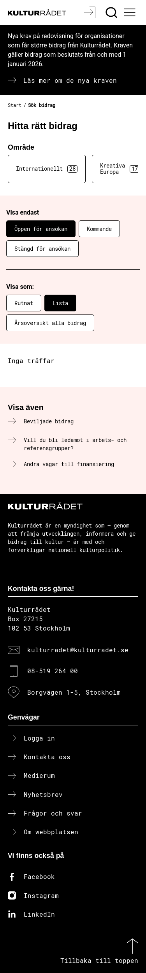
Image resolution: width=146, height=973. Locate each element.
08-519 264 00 (52, 671)
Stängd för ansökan (42, 248)
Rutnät (23, 303)
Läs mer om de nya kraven (70, 80)
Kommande (99, 228)
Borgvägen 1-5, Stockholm (74, 692)
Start (14, 105)
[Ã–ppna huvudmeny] (131, 12)
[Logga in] (90, 12)
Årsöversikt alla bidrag (50, 323)
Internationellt (46, 169)
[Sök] (112, 12)
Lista (60, 303)
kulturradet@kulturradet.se (77, 650)
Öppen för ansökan (40, 228)
